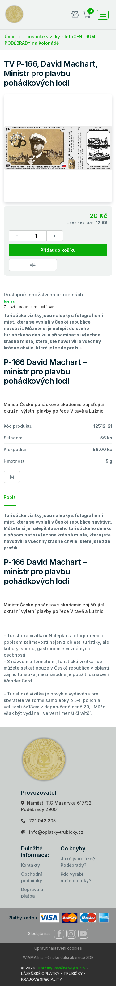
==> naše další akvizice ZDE (69, 957)
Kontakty (30, 865)
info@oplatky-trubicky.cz (56, 832)
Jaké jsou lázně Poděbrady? (78, 862)
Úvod (10, 36)
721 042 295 (42, 820)
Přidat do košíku (58, 250)
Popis (10, 497)
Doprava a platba (32, 892)
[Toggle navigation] (103, 15)
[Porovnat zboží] (33, 265)
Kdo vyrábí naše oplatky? (76, 877)
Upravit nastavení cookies (58, 948)
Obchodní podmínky (31, 877)
